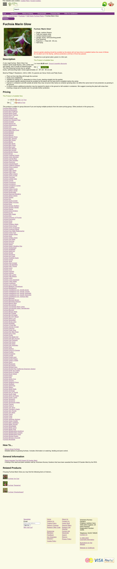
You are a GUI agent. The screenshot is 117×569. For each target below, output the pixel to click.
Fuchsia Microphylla (9, 305)
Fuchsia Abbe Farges (10, 108)
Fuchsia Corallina (8, 187)
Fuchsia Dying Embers (10, 211)
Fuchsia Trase (7, 416)
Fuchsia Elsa (7, 216)
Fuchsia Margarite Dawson (12, 301)
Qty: (35, 67)
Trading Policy (52, 523)
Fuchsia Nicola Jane (9, 322)
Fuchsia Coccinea (9, 177)
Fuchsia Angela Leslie (10, 118)
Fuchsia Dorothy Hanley (11, 207)
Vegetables (14, 13)
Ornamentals (42, 13)
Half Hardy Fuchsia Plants (35, 16)
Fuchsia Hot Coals (9, 256)
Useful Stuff (66, 523)
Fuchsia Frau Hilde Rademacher (13, 231)
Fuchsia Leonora (8, 271)
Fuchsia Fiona (7, 221)
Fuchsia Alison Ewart (10, 113)
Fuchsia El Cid (8, 212)
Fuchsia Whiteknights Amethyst (13, 431)
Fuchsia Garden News (10, 234)
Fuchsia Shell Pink (9, 385)
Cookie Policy (25, 1)
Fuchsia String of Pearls (11, 396)
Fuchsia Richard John (10, 367)
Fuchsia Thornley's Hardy (11, 409)
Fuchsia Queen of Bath (10, 360)
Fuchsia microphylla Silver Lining (14, 306)
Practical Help (55, 13)
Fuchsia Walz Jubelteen (11, 422)
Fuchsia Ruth (7, 377)
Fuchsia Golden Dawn (10, 238)
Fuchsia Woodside (9, 439)
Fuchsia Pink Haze (9, 343)
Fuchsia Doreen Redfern (11, 206)
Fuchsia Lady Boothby (10, 264)
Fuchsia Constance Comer (12, 185)
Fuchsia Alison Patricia (10, 115)
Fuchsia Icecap (8, 259)
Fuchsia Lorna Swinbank (11, 280)
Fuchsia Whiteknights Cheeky (13, 433)
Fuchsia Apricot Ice (9, 123)
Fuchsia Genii (7, 236)
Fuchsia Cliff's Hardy (10, 170)
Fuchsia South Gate (9, 394)
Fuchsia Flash (7, 222)
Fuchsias (22, 16)
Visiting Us (50, 521)
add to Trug (21, 102)
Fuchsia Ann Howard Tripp (11, 120)
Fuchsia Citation (8, 169)
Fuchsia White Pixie (9, 429)
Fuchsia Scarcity (8, 380)
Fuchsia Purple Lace (10, 357)
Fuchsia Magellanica (10, 288)
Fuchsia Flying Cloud (10, 226)
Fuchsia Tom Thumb (9, 411)
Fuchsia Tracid (8, 414)
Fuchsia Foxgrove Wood (11, 229)
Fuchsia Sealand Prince (11, 382)
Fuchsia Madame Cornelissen (13, 286)
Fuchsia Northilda (9, 323)
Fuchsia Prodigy (8, 352)
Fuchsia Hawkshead (9, 248)
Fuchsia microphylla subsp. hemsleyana (16, 308)
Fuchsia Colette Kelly (10, 179)
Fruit (4, 13)
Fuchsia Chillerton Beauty (11, 165)
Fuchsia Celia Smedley (10, 160)
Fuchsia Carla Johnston (11, 157)
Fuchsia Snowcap (9, 391)
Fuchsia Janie (7, 261)
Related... (6, 18)
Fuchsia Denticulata (9, 192)
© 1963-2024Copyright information (87, 538)
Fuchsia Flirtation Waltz (10, 224)
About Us (65, 519)
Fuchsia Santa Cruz (9, 379)
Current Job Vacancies (66, 532)
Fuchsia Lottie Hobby (10, 281)
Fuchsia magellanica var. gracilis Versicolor (17, 295)
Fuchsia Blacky (8, 142)
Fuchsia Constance (9, 184)
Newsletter (27, 519)
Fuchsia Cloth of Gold (10, 175)
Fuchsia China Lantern (10, 167)
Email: (26, 521)
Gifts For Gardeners (70, 13)
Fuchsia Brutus (8, 153)
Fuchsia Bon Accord (9, 150)
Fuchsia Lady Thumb (10, 266)
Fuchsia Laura (7, 268)
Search (64, 535)
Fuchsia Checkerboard (10, 164)
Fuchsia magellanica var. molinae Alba (15, 296)
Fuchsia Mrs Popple (9, 313)
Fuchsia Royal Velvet (10, 374)
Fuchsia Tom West (9, 412)
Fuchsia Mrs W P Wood (10, 317)
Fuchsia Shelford (8, 384)
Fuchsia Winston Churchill (11, 438)
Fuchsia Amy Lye (8, 116)
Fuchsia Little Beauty (10, 276)
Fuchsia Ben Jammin (10, 138)
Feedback (50, 535)
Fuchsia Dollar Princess (11, 202)
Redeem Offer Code (53, 527)
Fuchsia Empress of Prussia (12, 217)
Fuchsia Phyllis (8, 335)
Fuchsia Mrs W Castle (10, 315)
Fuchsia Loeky (8, 278)
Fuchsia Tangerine (9, 401)
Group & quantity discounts (58, 63)
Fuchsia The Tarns (9, 407)
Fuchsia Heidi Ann (9, 251)
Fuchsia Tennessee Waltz (11, 402)
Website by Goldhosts (87, 548)
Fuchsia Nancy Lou (9, 318)
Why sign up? (28, 527)
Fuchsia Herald (8, 253)
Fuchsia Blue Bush (9, 143)
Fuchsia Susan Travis (10, 397)
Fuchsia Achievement (10, 110)
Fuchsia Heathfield (9, 249)
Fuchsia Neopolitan (9, 320)
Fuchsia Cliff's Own (9, 172)
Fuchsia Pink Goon (9, 342)
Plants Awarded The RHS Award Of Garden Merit (21, 460)
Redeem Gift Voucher (66, 528)
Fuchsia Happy (8, 244)
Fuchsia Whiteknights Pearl (12, 434)
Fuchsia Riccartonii (9, 365)
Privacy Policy (66, 539)
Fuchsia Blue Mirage (10, 148)
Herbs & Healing (27, 13)
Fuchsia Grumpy (8, 243)
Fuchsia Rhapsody (9, 364)
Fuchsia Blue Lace (9, 147)
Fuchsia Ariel (7, 127)
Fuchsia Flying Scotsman (11, 227)
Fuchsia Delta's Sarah (10, 190)
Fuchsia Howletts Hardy (11, 258)
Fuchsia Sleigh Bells (9, 389)
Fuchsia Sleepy (8, 387)
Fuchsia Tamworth (9, 399)
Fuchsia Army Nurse (9, 128)
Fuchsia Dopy (7, 204)
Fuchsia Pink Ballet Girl (10, 337)
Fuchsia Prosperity (9, 354)
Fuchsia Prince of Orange (11, 350)
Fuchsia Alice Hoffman (10, 111)
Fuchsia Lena (7, 269)
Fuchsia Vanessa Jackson (11, 419)
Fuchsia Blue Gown (9, 145)
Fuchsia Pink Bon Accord (11, 338)
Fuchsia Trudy (7, 417)
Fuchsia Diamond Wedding (12, 194)
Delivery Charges (53, 525)
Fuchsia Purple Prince (10, 359)
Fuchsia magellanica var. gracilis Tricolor (16, 291)
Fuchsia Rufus (7, 375)
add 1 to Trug (22, 100)
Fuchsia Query (8, 362)
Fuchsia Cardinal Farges (11, 155)
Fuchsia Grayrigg (8, 241)
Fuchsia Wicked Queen (10, 436)
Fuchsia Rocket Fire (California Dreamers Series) (19, 369)
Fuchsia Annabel (8, 122)
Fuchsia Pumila (8, 355)
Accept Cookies (35, 1)
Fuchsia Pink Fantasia (10, 340)
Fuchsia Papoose (8, 328)
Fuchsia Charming (9, 162)
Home (5, 16)
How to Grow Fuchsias (12, 449)
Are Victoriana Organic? (51, 537)
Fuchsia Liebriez (8, 273)
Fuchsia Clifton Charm (10, 174)
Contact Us (65, 521)
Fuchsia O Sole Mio (9, 325)
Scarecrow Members (50, 532)
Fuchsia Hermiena (9, 254)
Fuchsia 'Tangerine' (14, 485)
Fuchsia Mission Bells (10, 312)
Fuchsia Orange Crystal (11, 327)
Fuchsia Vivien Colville (10, 421)
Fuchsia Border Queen (10, 152)
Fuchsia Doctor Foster (10, 201)
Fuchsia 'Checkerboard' (16, 492)
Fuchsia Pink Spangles (10, 345)
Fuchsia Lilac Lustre (9, 275)
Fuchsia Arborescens (10, 125)
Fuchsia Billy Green (9, 140)
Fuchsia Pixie (7, 347)
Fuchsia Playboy (8, 349)
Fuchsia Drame (8, 209)
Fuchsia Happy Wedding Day (12, 246)
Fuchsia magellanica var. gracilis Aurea (16, 290)
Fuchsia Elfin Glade (9, 214)
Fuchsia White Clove (10, 428)
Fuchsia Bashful (8, 133)
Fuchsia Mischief (8, 310)
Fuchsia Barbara (8, 132)
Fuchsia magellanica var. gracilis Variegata (17, 293)
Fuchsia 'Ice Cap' (13, 478)
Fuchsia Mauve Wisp (10, 303)
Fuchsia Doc (7, 199)
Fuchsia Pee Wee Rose (11, 332)
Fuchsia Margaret (9, 298)
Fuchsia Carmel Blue (10, 159)
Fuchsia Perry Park (9, 333)
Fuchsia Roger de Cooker (11, 370)
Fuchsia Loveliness (9, 283)
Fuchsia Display (8, 197)
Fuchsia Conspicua (9, 182)
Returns (64, 537)
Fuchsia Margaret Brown (11, 300)
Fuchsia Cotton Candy (10, 189)
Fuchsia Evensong (9, 219)
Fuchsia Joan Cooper (10, 263)
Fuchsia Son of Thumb (10, 392)
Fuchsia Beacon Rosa (10, 137)
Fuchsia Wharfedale (9, 426)
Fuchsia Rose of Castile (11, 372)
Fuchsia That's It (8, 406)
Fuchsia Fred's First (9, 233)
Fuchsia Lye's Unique (10, 285)
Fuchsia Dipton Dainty (10, 196)
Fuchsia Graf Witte (9, 239)
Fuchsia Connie (8, 180)
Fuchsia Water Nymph (10, 424)
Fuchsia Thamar (8, 404)
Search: (16, 9)
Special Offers (66, 525)
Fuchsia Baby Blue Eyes (11, 130)
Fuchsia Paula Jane (9, 330)
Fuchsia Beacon (8, 135)
